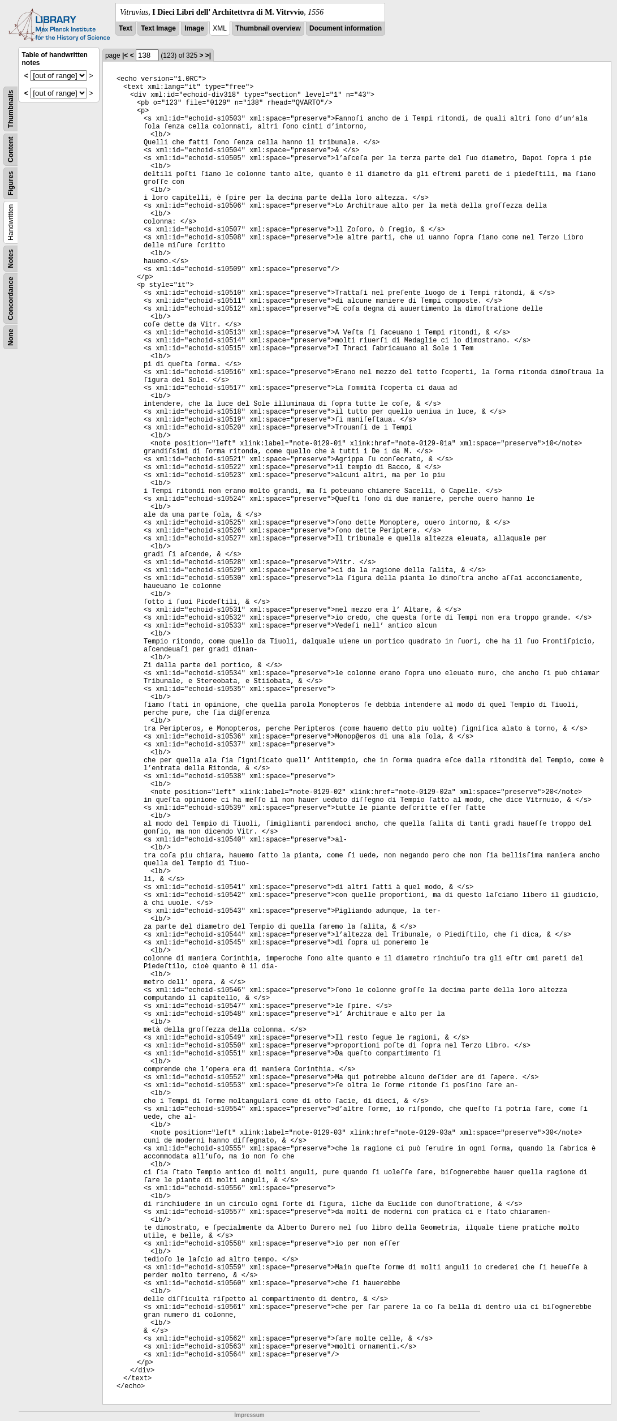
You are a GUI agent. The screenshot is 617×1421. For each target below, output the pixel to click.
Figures (11, 183)
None (11, 337)
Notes (11, 258)
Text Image (158, 28)
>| (208, 55)
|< (125, 55)
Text (125, 28)
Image (194, 28)
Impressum (249, 1415)
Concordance (11, 298)
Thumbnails (11, 109)
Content (11, 149)
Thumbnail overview (267, 28)
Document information (345, 28)
